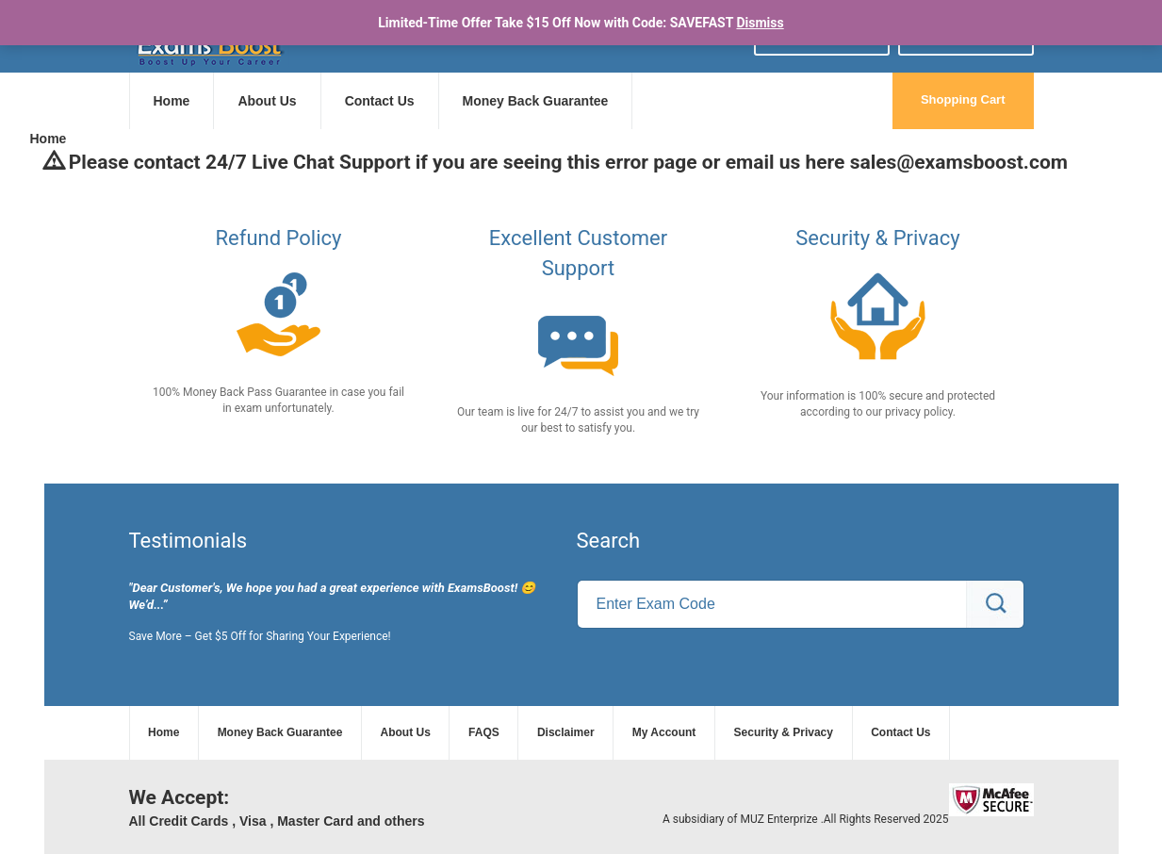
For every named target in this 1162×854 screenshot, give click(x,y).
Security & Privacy (783, 732)
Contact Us (380, 100)
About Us (266, 100)
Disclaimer (566, 732)
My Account (664, 732)
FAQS (483, 732)
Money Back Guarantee (536, 100)
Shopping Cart (963, 99)
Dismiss (759, 22)
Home (172, 100)
